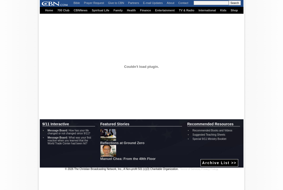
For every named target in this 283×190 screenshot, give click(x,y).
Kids (223, 10)
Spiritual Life (100, 10)
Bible (77, 2)
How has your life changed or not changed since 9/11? (69, 132)
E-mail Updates (153, 2)
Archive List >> (219, 163)
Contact (183, 2)
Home (49, 10)
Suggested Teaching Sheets (209, 134)
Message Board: (58, 130)
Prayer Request (94, 2)
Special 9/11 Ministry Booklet (209, 138)
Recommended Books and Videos (212, 130)
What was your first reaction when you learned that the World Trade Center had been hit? (69, 140)
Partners (133, 2)
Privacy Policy (209, 169)
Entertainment (165, 10)
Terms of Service (189, 169)
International (207, 10)
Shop (234, 10)
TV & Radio (186, 10)
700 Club (63, 10)
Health (131, 10)
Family (118, 10)
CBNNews (81, 10)
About (170, 2)
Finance (145, 10)
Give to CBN (116, 2)
